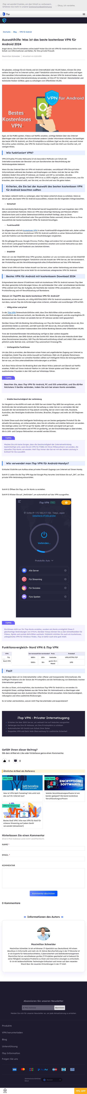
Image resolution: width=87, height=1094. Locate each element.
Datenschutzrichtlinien (33, 1079)
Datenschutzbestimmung (40, 7)
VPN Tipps (7, 778)
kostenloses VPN (30, 230)
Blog (15, 32)
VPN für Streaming (11, 806)
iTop (43, 990)
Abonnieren (59, 1008)
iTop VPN (6, 14)
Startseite (6, 32)
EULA (27, 1081)
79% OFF (81, 1091)
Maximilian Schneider (11, 56)
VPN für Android (26, 32)
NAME (5, 844)
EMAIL (6, 855)
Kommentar (8, 865)
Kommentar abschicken (43, 893)
